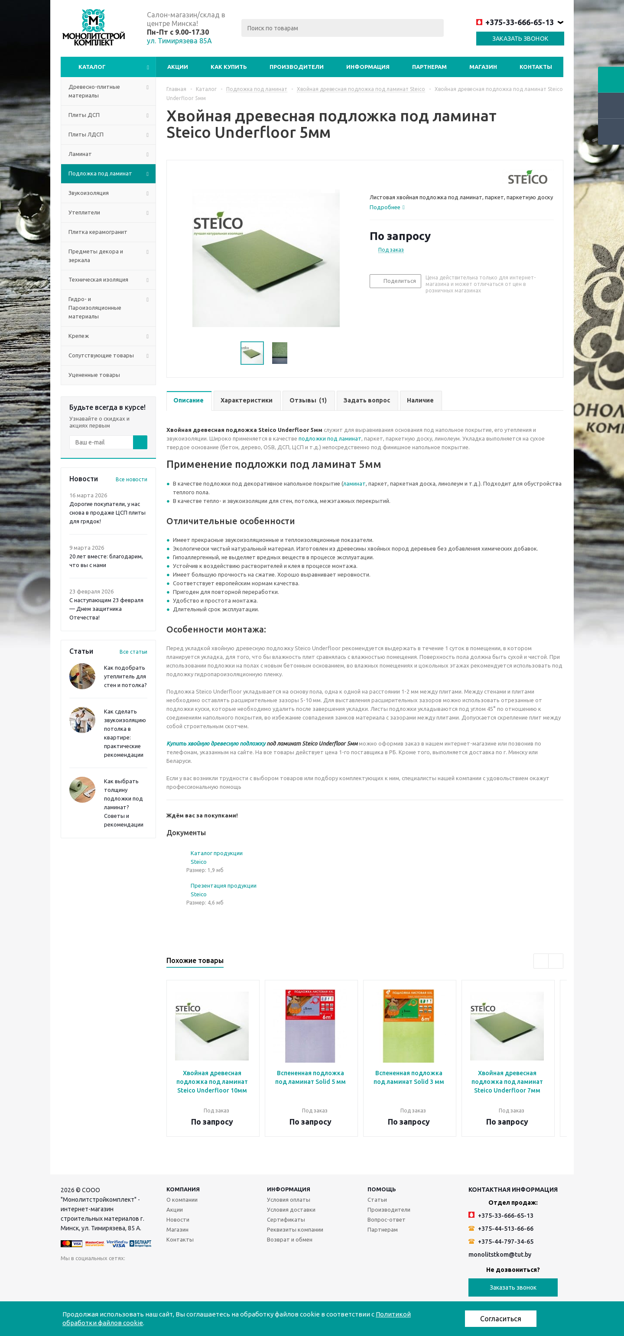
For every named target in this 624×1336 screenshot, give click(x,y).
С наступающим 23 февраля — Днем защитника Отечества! (106, 608)
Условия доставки (291, 1209)
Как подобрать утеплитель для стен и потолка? (125, 676)
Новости (177, 1219)
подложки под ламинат (330, 438)
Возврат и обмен (289, 1239)
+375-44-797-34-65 (500, 1241)
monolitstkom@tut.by (499, 1254)
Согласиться (500, 1319)
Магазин (483, 67)
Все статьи (133, 652)
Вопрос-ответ (386, 1219)
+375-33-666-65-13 (515, 22)
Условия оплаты (288, 1200)
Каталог (92, 67)
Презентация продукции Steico (224, 889)
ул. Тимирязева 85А (179, 41)
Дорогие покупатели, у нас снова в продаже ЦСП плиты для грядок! (107, 512)
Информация (368, 67)
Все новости (131, 479)
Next (556, 961)
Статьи (377, 1200)
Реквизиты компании (295, 1229)
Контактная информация (513, 1189)
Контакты (536, 67)
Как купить (229, 67)
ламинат (354, 483)
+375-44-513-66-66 (500, 1228)
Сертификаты (286, 1219)
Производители (297, 67)
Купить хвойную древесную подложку (215, 743)
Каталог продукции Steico (217, 857)
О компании (182, 1200)
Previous (541, 961)
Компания (183, 1189)
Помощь (381, 1189)
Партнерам (429, 67)
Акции (177, 67)
